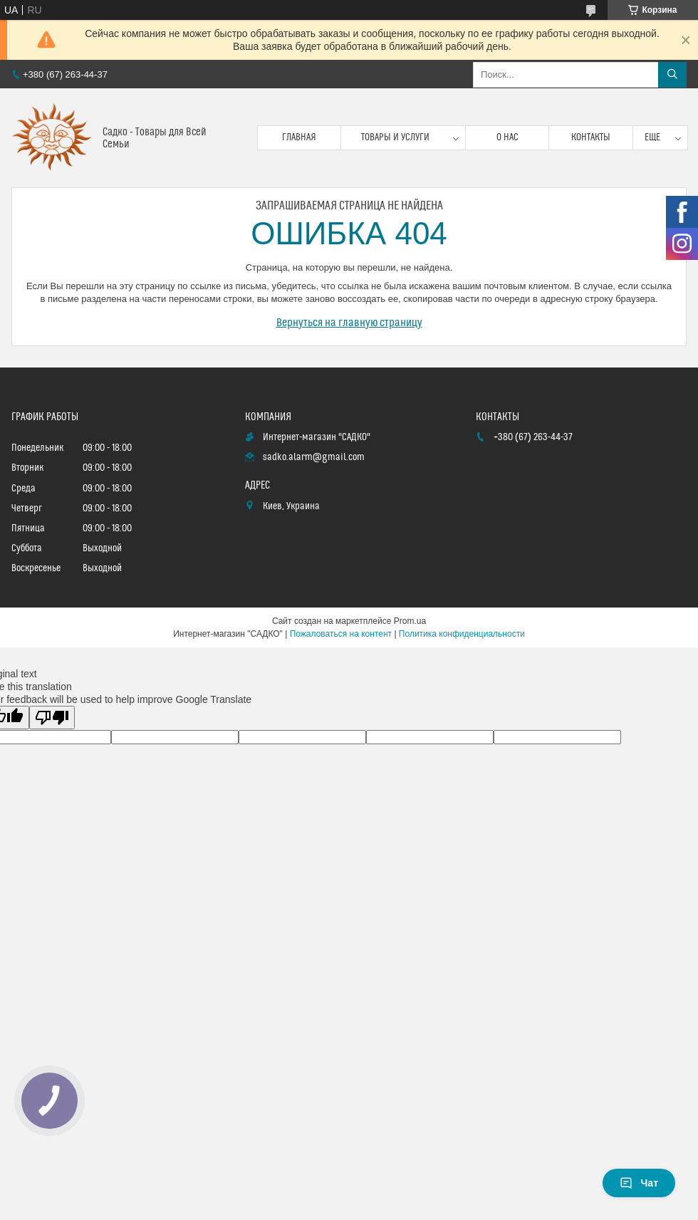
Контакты (590, 137)
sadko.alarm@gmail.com (314, 457)
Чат (639, 1183)
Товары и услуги (395, 137)
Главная (299, 137)
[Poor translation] (52, 717)
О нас (507, 137)
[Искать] (672, 75)
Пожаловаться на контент (341, 634)
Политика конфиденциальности (462, 634)
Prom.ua (410, 621)
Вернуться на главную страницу (349, 322)
